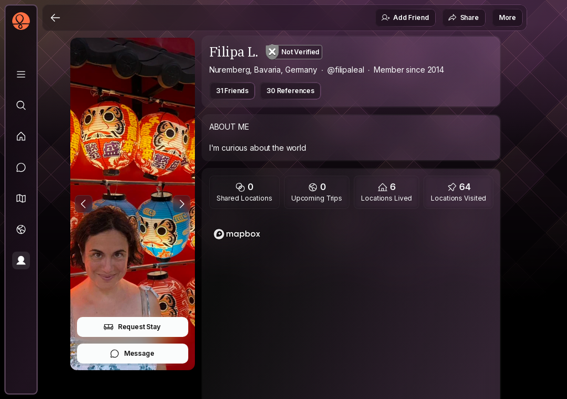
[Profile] (21, 260)
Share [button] (463, 17)
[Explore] (21, 105)
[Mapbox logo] (237, 234)
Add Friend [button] (405, 17)
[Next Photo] (181, 204)
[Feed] (21, 136)
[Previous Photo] (83, 204)
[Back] (55, 18)
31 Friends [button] (232, 90)
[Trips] (21, 229)
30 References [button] (290, 90)
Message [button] (132, 354)
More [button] (507, 17)
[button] (21, 198)
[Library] (21, 74)
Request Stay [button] (132, 327)
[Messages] (21, 167)
